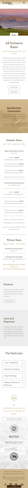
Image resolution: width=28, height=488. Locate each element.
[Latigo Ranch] (8, 3)
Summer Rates (14, 87)
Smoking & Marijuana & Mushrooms (12, 383)
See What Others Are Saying (14, 419)
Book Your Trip (9, 301)
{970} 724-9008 (20, 474)
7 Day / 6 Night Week (11, 363)
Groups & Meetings (10, 376)
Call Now (14, 486)
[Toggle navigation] (23, 2)
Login (2, 486)
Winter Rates (14, 92)
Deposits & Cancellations (12, 369)
